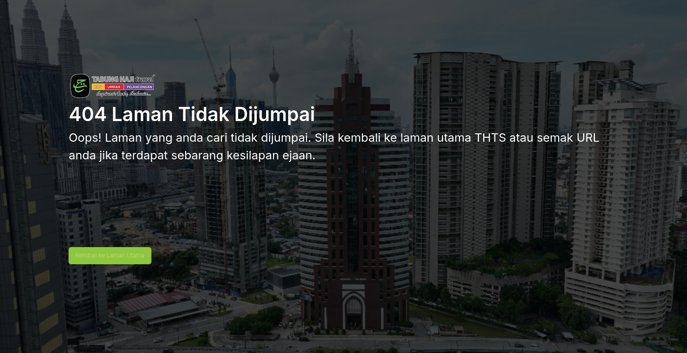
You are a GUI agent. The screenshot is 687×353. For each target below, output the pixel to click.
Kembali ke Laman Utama (109, 255)
